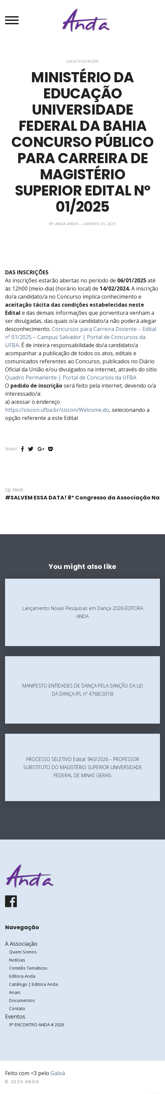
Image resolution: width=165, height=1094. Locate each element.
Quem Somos (23, 952)
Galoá (58, 1073)
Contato (17, 1008)
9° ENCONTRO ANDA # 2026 (36, 1025)
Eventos (15, 1016)
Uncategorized (82, 61)
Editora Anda (22, 976)
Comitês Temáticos (28, 968)
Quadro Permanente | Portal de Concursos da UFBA (70, 377)
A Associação (21, 943)
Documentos (22, 1000)
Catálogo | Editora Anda (33, 984)
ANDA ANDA (66, 223)
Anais (15, 992)
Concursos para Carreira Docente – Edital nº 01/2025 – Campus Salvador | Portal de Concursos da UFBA (80, 337)
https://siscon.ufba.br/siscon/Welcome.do (57, 410)
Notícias (17, 960)
